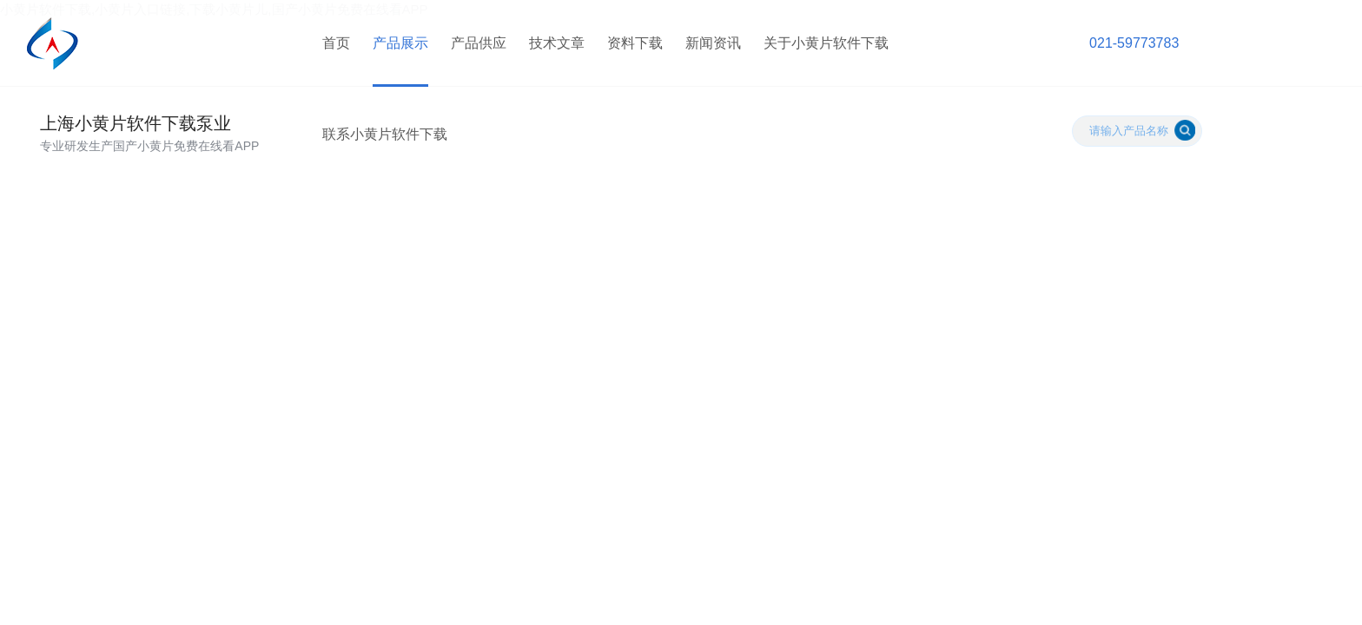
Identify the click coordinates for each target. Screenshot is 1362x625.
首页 (336, 43)
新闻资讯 (713, 43)
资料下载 (635, 43)
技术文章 (557, 43)
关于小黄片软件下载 (826, 43)
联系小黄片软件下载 (384, 134)
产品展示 (400, 43)
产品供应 (478, 43)
